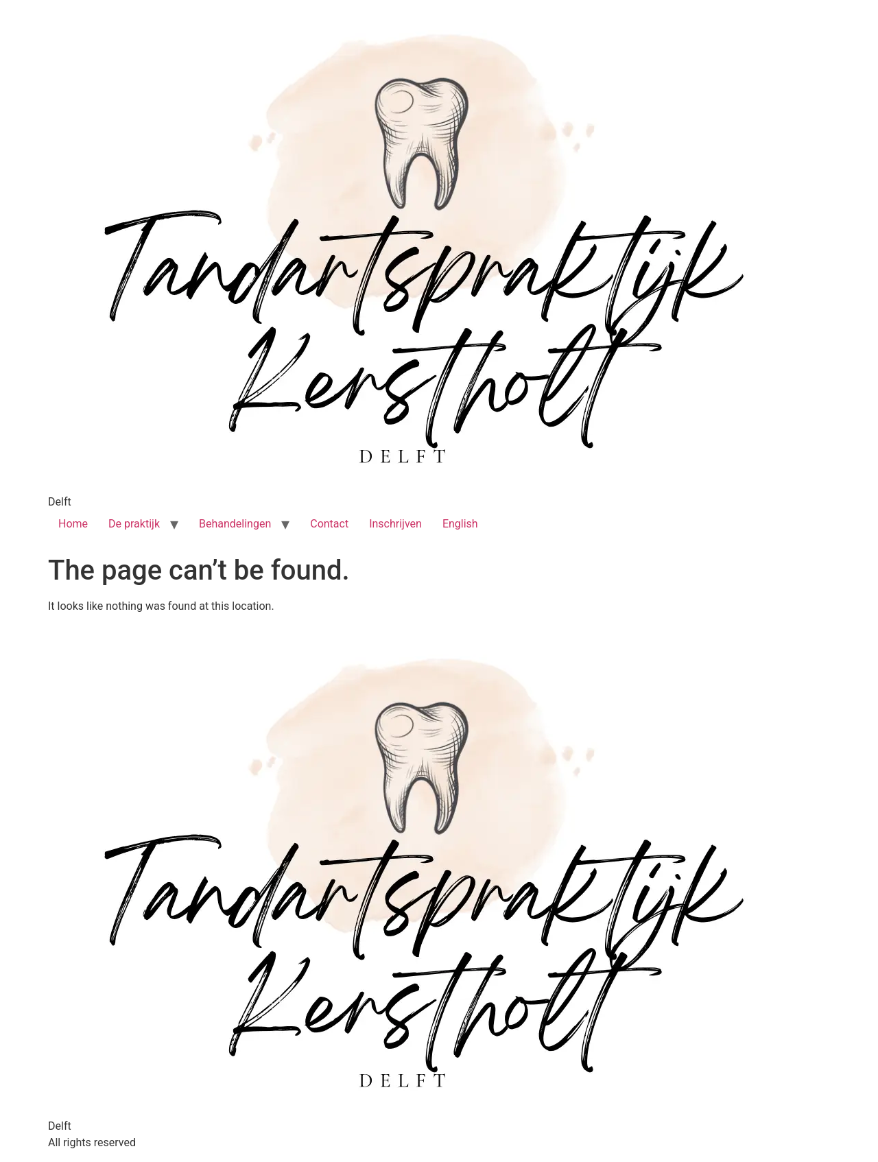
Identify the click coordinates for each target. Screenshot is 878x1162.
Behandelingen (235, 523)
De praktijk (134, 523)
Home (73, 523)
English (460, 523)
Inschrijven (395, 523)
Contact (329, 523)
